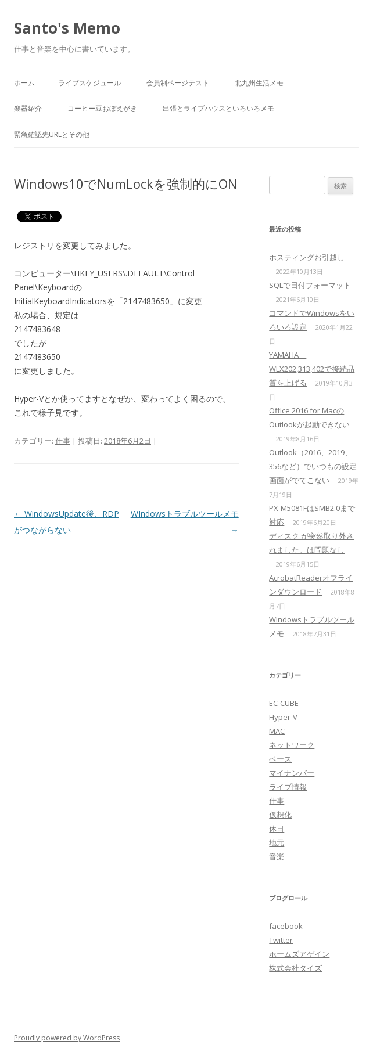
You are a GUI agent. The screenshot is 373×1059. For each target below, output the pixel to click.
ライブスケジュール (89, 83)
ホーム (24, 83)
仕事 (62, 440)
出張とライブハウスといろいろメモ (218, 108)
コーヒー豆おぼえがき (102, 108)
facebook (286, 926)
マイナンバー (291, 773)
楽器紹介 (28, 108)
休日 (276, 828)
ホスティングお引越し (307, 257)
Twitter (281, 940)
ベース (280, 759)
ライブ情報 (288, 786)
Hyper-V (283, 717)
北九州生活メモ (259, 83)
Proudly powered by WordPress (67, 1038)
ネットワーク (291, 745)
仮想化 (280, 814)
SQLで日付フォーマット (310, 285)
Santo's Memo (67, 27)
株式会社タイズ (295, 968)
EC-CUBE (284, 703)
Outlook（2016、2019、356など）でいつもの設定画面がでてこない (313, 466)
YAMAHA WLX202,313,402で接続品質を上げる (311, 369)
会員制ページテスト (177, 83)
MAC (277, 731)
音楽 (276, 856)
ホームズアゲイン (299, 954)
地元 (276, 842)
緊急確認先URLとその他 (51, 134)
